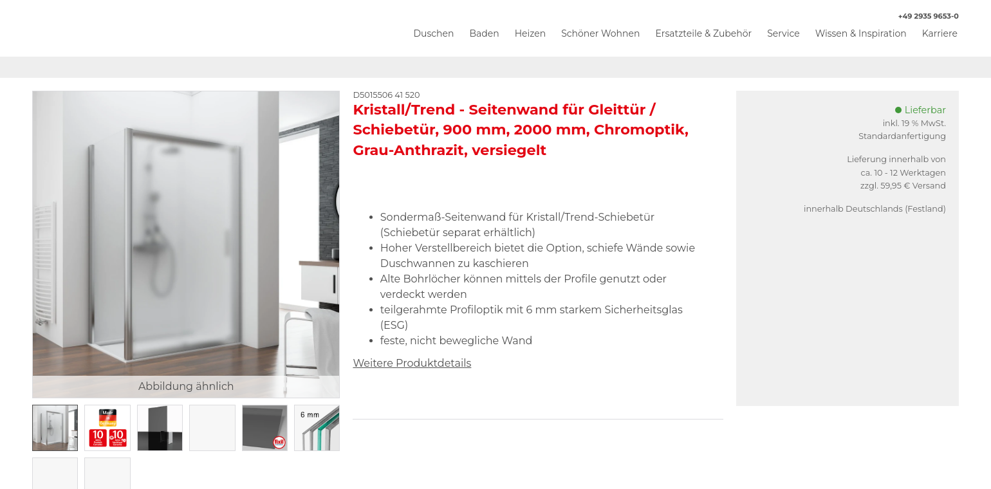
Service (783, 33)
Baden (484, 33)
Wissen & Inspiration (861, 33)
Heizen (530, 33)
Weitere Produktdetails (412, 363)
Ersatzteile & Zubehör (703, 33)
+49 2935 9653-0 (922, 16)
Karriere (940, 33)
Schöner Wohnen (600, 33)
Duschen (433, 33)
